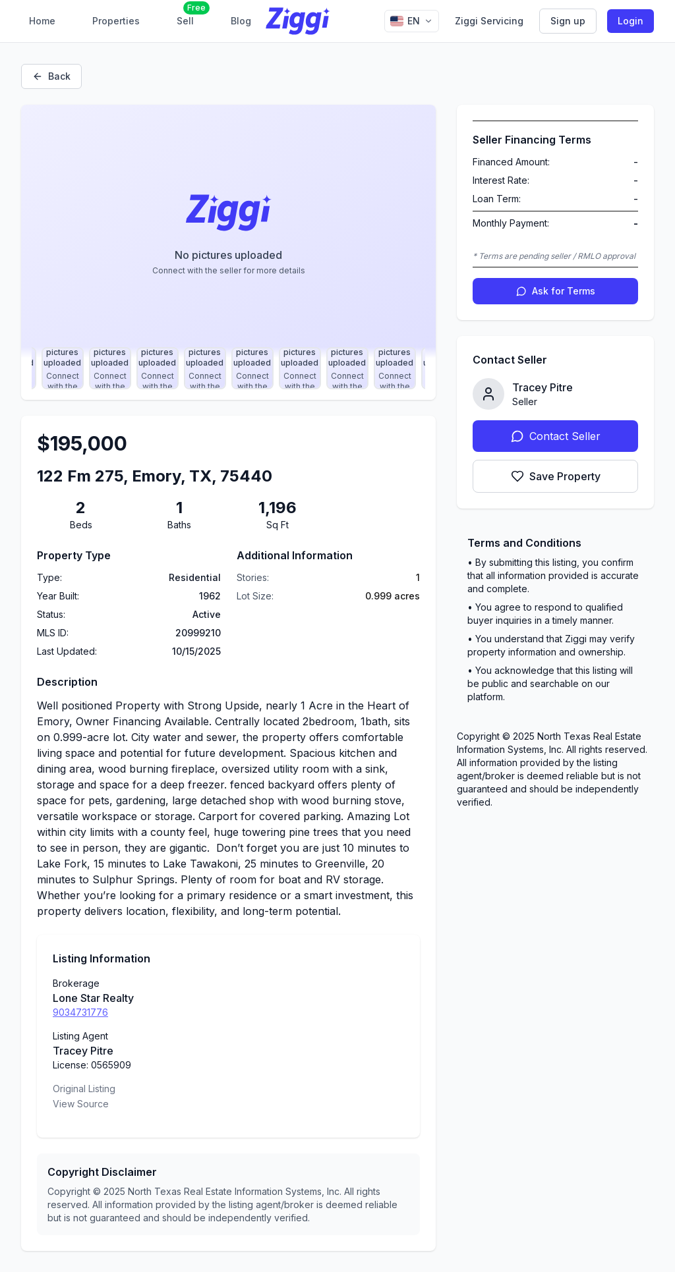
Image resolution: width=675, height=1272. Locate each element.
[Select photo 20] (205, 368)
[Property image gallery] (228, 231)
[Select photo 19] (157, 368)
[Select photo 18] (110, 368)
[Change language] (411, 21)
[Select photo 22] (300, 368)
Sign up (567, 20)
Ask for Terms (555, 290)
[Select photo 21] (252, 368)
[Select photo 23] (347, 368)
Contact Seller (556, 436)
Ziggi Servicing (489, 20)
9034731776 (80, 1012)
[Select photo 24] (395, 368)
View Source (81, 1103)
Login (630, 20)
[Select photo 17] (63, 368)
